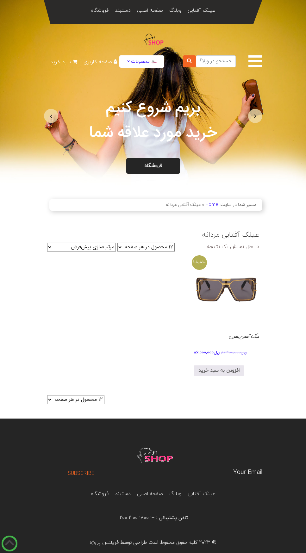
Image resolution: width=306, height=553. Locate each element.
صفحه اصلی (150, 10)
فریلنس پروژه (104, 542)
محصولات (142, 62)
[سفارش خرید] (81, 247)
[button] (51, 116)
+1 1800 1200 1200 (136, 517)
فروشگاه (100, 10)
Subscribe (81, 473)
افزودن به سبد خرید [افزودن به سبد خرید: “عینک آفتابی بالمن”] (219, 370)
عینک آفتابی (201, 10)
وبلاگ (175, 10)
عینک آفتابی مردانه (230, 235)
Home (211, 205)
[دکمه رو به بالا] (9, 543)
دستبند (123, 10)
